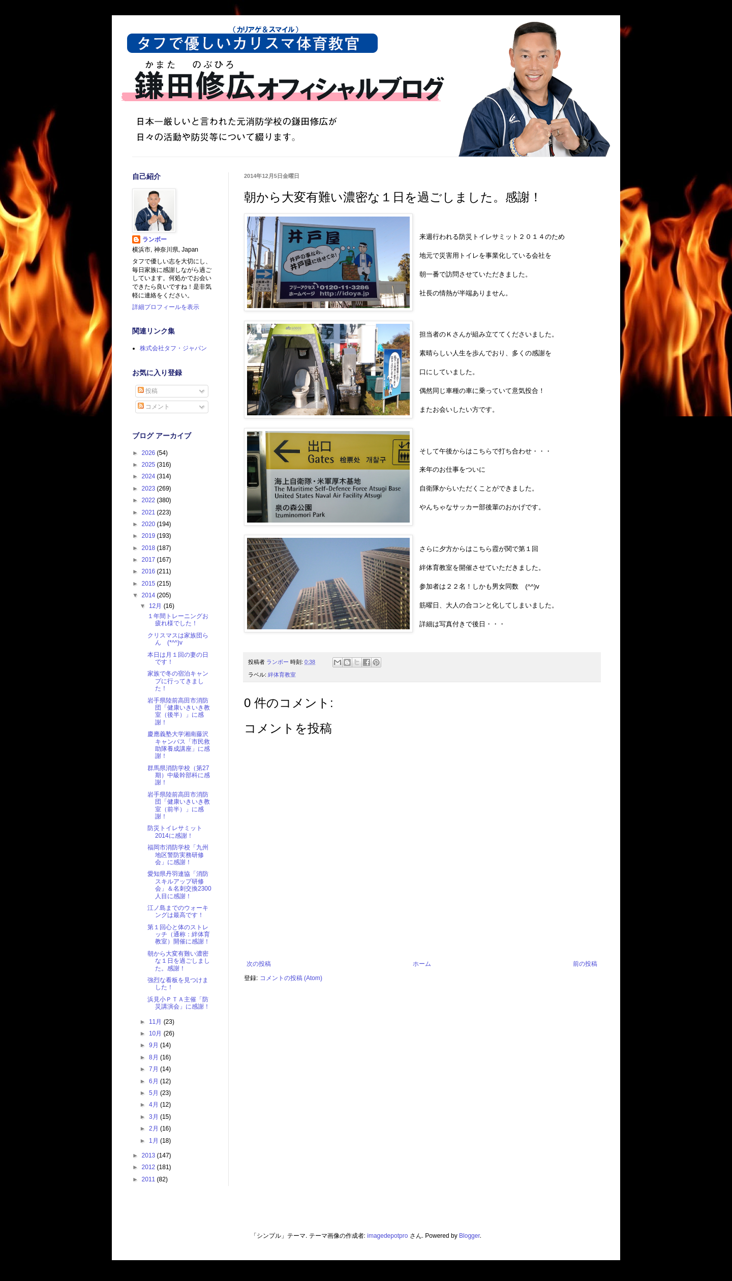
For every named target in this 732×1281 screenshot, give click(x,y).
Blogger (469, 1235)
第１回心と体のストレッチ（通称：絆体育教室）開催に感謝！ (178, 935)
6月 (154, 1081)
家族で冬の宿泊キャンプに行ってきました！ (177, 681)
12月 (156, 605)
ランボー (154, 239)
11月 (156, 1021)
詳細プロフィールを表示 (165, 307)
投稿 (148, 390)
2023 (149, 488)
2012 (149, 1167)
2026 (149, 452)
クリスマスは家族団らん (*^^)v (177, 639)
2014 (149, 595)
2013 (149, 1155)
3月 (154, 1116)
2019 (149, 535)
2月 (154, 1128)
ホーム (422, 963)
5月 (154, 1092)
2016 (149, 571)
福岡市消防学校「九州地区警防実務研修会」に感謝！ (177, 855)
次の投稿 (259, 963)
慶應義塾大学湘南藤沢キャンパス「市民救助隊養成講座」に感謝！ (178, 744)
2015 (149, 583)
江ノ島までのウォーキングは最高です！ (177, 911)
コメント (154, 406)
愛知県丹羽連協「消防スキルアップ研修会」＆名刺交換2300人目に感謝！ (179, 884)
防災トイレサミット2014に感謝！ (174, 832)
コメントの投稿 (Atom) (291, 978)
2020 (149, 524)
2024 (149, 476)
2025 (149, 464)
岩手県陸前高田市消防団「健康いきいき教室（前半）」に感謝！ (178, 805)
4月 (154, 1104)
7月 (154, 1069)
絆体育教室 (282, 675)
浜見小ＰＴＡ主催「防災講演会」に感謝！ (178, 1003)
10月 (156, 1033)
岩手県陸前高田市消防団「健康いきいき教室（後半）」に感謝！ (178, 711)
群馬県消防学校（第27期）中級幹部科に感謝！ (178, 775)
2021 (149, 512)
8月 (154, 1057)
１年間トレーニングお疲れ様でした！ (177, 620)
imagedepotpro (387, 1235)
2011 (149, 1179)
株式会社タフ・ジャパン (173, 348)
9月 (154, 1045)
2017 (149, 559)
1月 (154, 1140)
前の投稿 (585, 963)
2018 (149, 548)
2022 (149, 500)
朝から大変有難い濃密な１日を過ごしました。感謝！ (178, 961)
